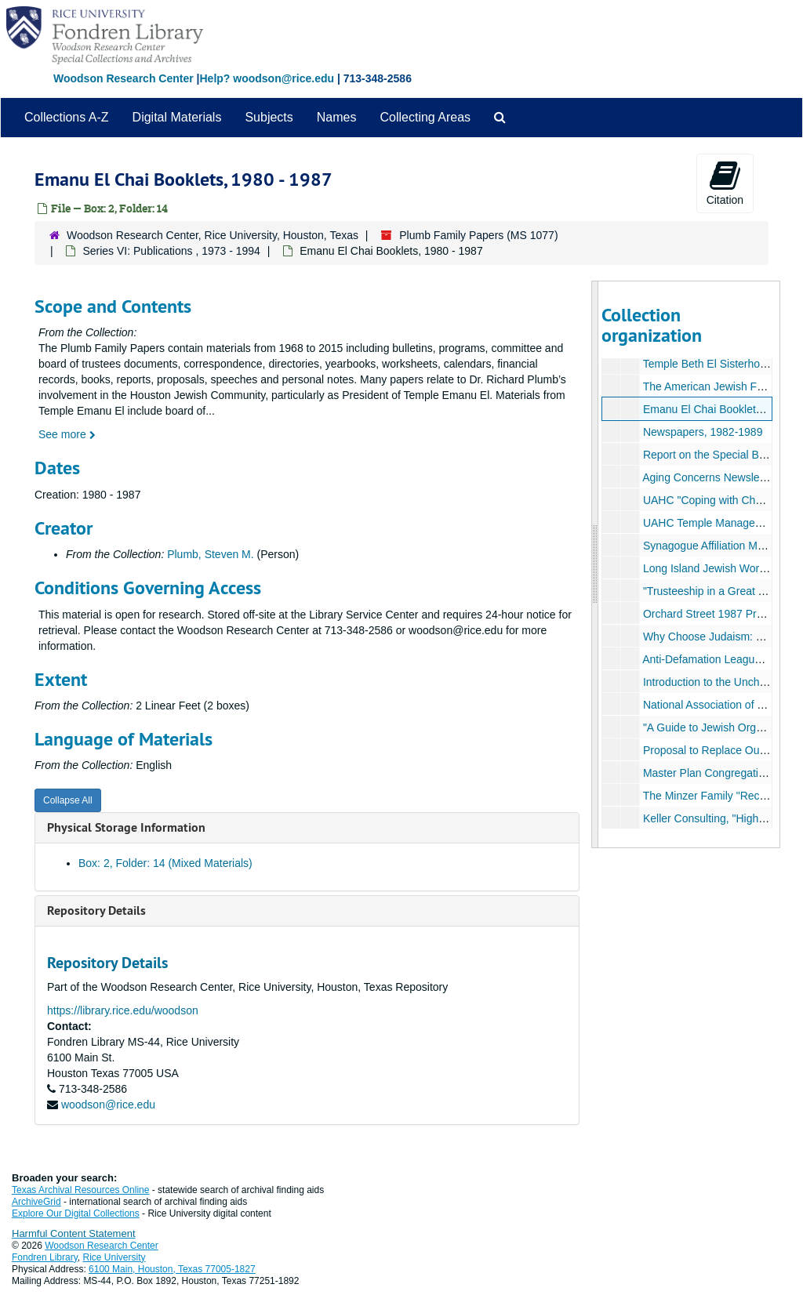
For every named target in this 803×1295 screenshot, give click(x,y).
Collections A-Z (66, 117)
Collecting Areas (425, 117)
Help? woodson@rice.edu (266, 78)
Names (337, 117)
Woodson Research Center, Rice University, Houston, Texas (212, 235)
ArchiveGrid (36, 1201)
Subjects (268, 117)
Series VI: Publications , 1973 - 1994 (171, 251)
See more (67, 434)
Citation (725, 182)
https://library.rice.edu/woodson (122, 1010)
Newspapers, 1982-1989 (702, 432)
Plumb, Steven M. (210, 554)
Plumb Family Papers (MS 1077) (478, 235)
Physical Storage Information (126, 827)
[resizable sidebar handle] (595, 564)
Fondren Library (45, 1257)
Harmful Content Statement (74, 1233)
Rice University (114, 1257)
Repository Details (96, 910)
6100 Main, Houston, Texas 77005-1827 (172, 1269)
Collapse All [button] (68, 800)
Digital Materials (177, 117)
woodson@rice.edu (108, 1104)
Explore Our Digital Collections (76, 1213)
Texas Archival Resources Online (80, 1189)
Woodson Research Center (123, 78)
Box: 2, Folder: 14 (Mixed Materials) (165, 863)
